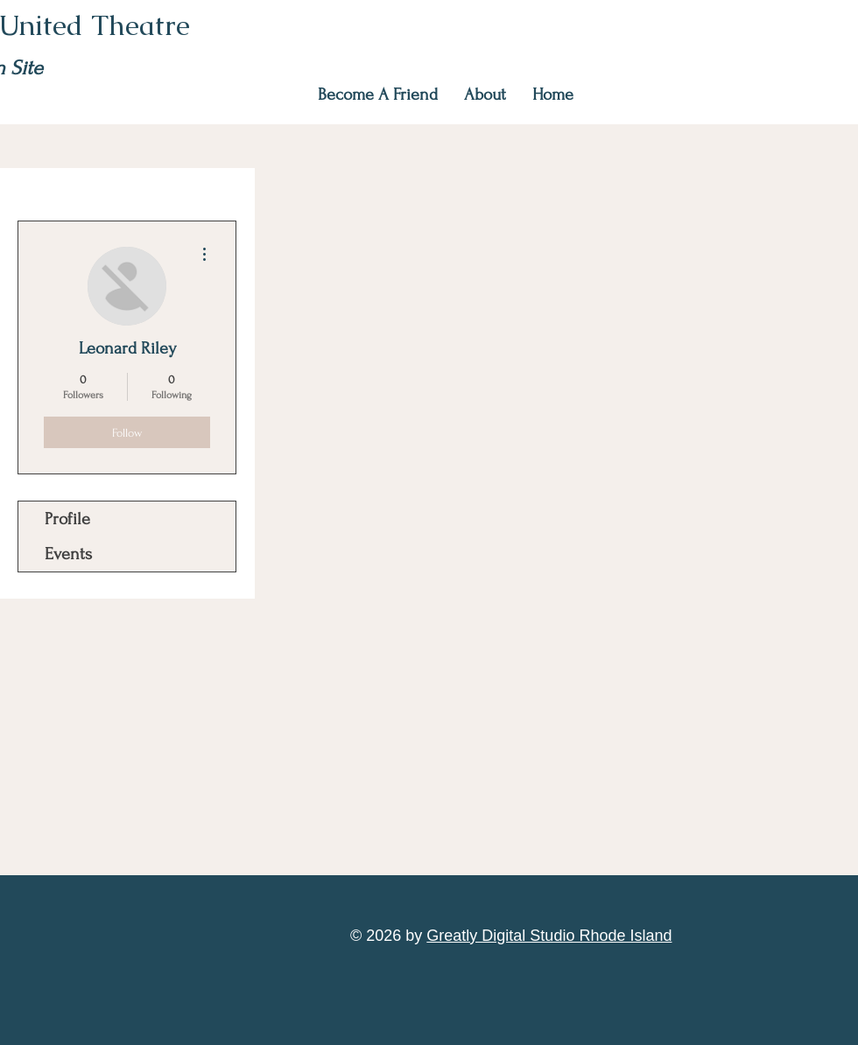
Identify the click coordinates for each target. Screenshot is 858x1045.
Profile (67, 519)
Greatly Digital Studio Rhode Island (549, 935)
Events (68, 554)
